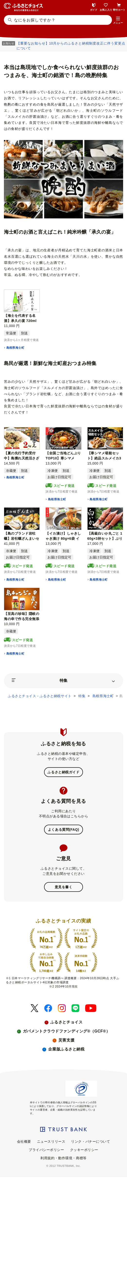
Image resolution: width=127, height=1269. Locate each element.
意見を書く (64, 887)
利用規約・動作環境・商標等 (63, 1158)
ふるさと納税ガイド (63, 772)
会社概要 (24, 1141)
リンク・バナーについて (90, 1141)
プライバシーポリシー (46, 1150)
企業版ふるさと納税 (66, 1049)
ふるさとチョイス (66, 1022)
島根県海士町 (15, 347)
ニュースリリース (51, 1141)
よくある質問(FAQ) (63, 829)
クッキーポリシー (84, 1150)
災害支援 (66, 1040)
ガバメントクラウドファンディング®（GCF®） (66, 1031)
